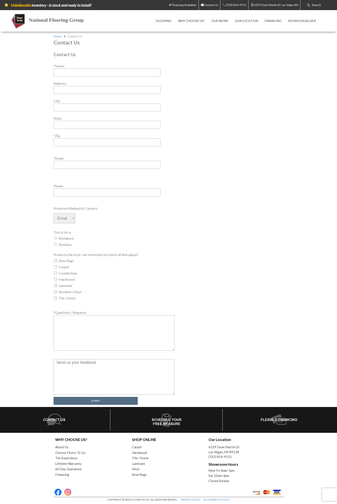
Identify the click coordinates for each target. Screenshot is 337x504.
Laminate (65, 286)
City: (57, 101)
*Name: (59, 66)
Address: (60, 83)
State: (58, 118)
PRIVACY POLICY (191, 499)
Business (65, 244)
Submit (95, 400)
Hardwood (67, 279)
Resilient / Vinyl (70, 292)
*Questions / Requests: (70, 312)
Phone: (59, 186)
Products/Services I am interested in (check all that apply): (96, 255)
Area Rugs (66, 261)
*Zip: (57, 136)
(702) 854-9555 (220, 457)
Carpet (64, 267)
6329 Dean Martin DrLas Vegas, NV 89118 (224, 449)
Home (57, 36)
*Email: (59, 158)
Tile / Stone (67, 298)
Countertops (68, 273)
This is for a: (62, 232)
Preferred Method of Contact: (76, 208)
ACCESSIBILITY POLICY (217, 499)
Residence (66, 238)
